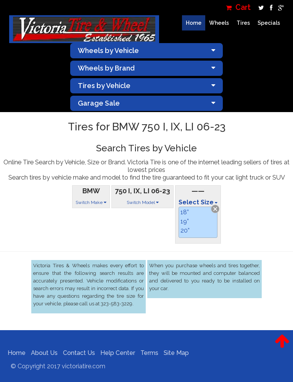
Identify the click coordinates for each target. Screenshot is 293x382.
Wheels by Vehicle (146, 51)
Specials (269, 23)
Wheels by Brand (146, 68)
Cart (238, 7)
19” (184, 221)
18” (184, 212)
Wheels (219, 23)
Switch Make (91, 202)
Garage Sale (146, 103)
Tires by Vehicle (146, 86)
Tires (243, 23)
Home (193, 23)
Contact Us (77, 352)
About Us (42, 352)
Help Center (115, 352)
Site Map (174, 352)
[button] (282, 347)
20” (185, 230)
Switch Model (143, 202)
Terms (147, 352)
